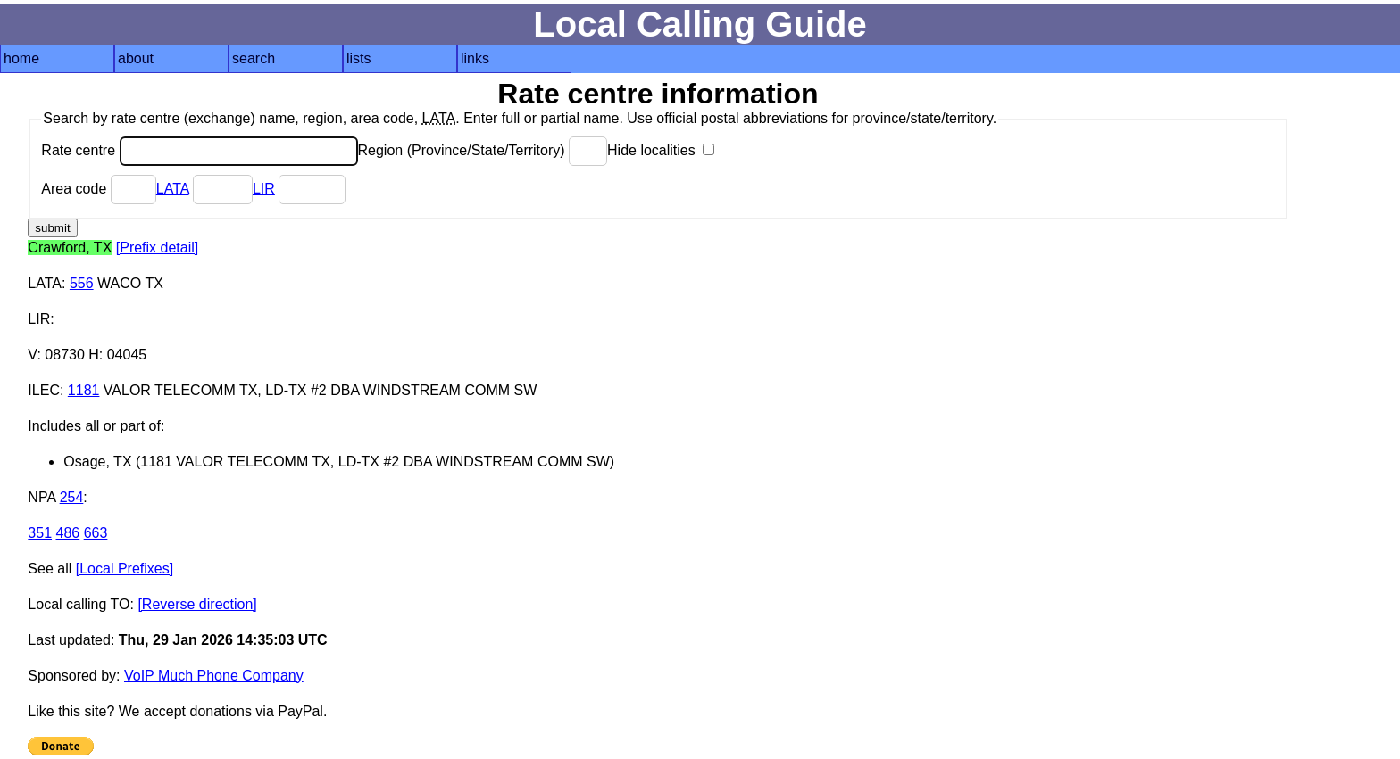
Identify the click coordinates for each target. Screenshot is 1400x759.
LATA (172, 188)
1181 (84, 390)
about (136, 58)
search (253, 58)
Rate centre (199, 150)
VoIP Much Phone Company (214, 675)
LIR (264, 188)
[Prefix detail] (157, 247)
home (21, 58)
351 (40, 532)
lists (358, 58)
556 (82, 283)
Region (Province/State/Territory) (483, 150)
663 (96, 532)
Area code (98, 188)
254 (72, 497)
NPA (41, 497)
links (475, 58)
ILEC (44, 390)
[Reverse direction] (197, 604)
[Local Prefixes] (124, 568)
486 (68, 532)
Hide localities (660, 150)
